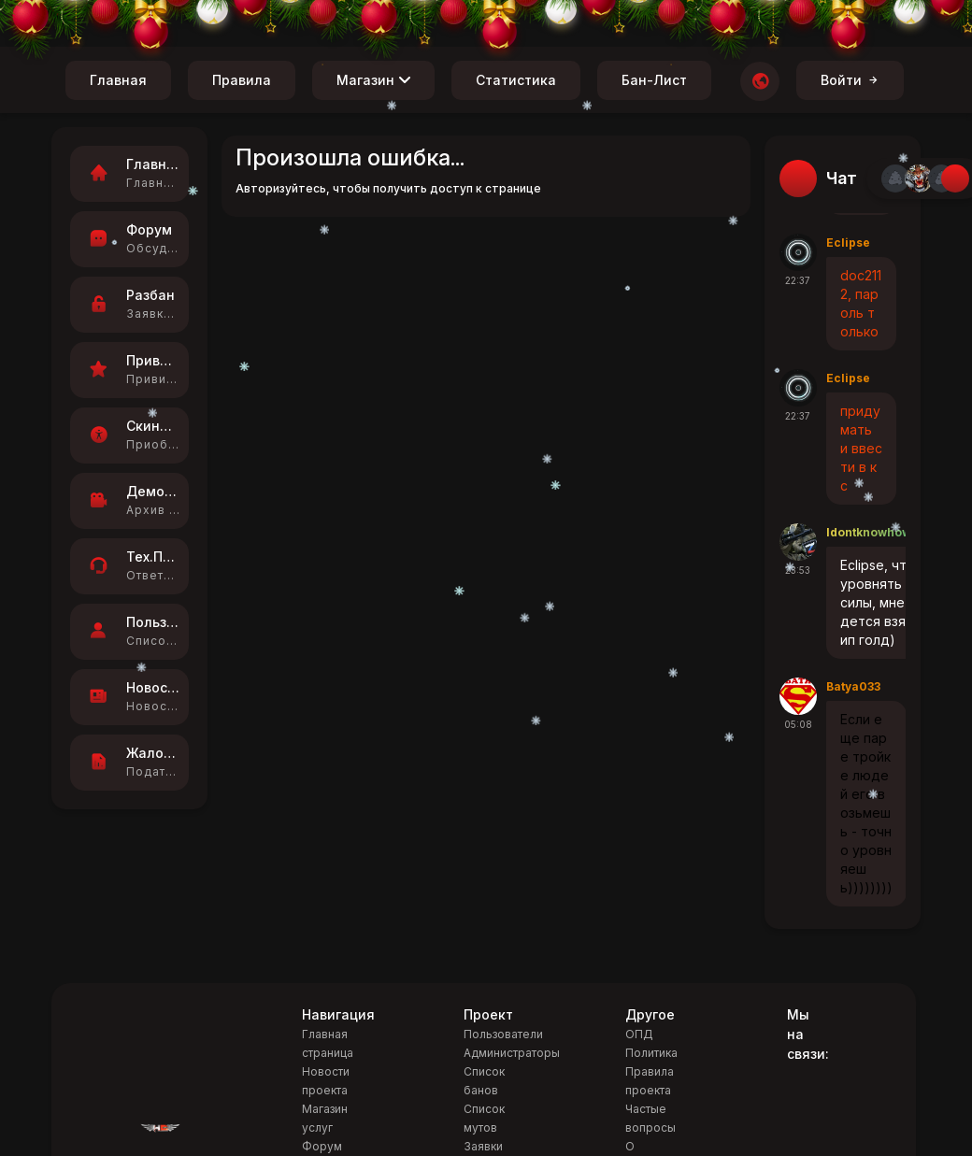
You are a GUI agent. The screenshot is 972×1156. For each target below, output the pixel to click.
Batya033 (853, 686)
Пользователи (503, 1034)
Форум (322, 1146)
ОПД (639, 1034)
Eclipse (848, 242)
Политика (651, 1053)
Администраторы (512, 1053)
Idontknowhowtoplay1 (889, 532)
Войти (850, 80)
